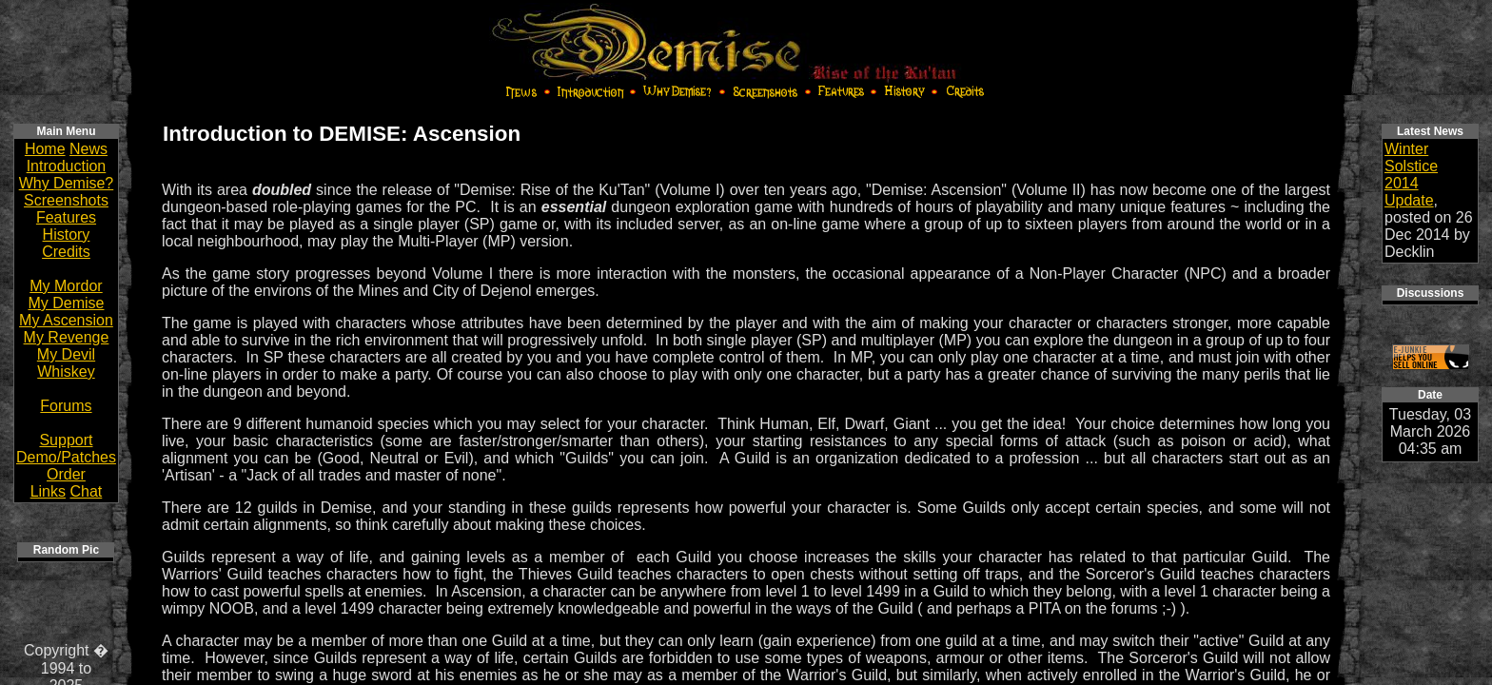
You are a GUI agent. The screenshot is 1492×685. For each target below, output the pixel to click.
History (66, 234)
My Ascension (66, 320)
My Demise (66, 303)
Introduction (67, 166)
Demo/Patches (66, 457)
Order (66, 474)
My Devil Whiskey (66, 363)
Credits (66, 252)
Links (48, 491)
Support (65, 440)
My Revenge (66, 337)
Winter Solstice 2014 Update (1411, 174)
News (88, 149)
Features (66, 217)
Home (45, 149)
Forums (65, 406)
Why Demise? (66, 183)
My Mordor (65, 286)
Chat (85, 491)
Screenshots (66, 200)
